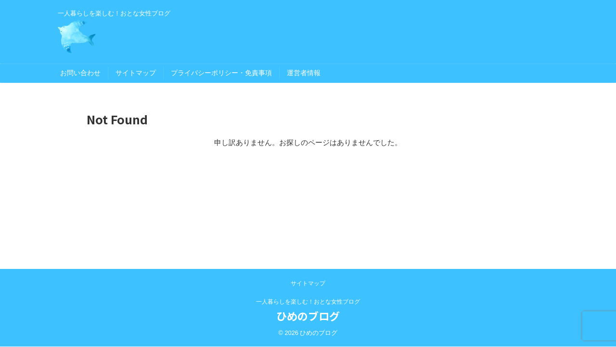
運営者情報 (304, 73)
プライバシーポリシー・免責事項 (221, 73)
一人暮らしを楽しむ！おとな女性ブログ (308, 301)
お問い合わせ (80, 73)
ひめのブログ (308, 315)
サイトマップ (136, 73)
